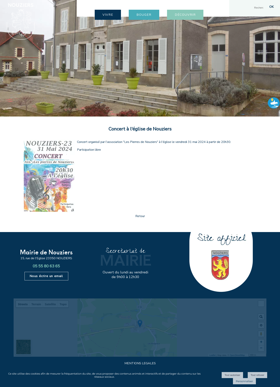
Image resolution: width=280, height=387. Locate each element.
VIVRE (107, 15)
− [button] (261, 348)
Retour (140, 216)
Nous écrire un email (46, 276)
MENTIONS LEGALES (140, 363)
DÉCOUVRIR (185, 15)
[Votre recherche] (260, 7)
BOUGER (143, 15)
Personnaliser (244, 381)
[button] (261, 304)
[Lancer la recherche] (271, 6)
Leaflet (212, 355)
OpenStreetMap (237, 355)
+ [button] (261, 342)
